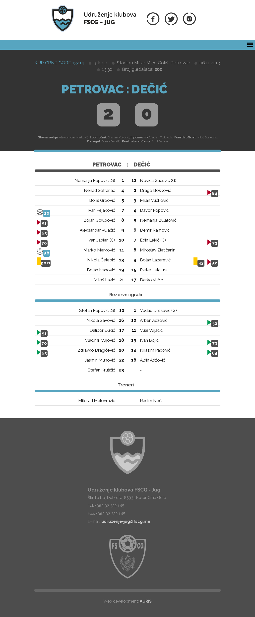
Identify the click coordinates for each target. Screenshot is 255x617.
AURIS (146, 601)
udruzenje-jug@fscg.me (125, 521)
